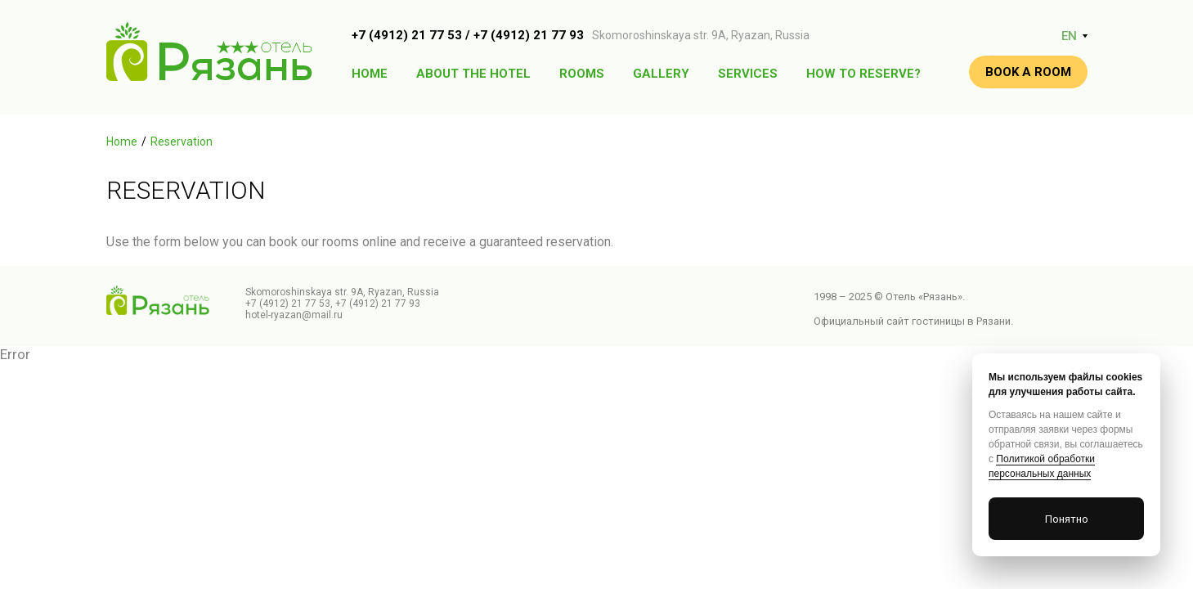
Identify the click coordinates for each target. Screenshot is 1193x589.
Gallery (661, 73)
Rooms (581, 73)
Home (370, 73)
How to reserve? (863, 73)
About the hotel (473, 73)
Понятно (1066, 519)
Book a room (1028, 72)
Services (748, 73)
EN (1069, 36)
